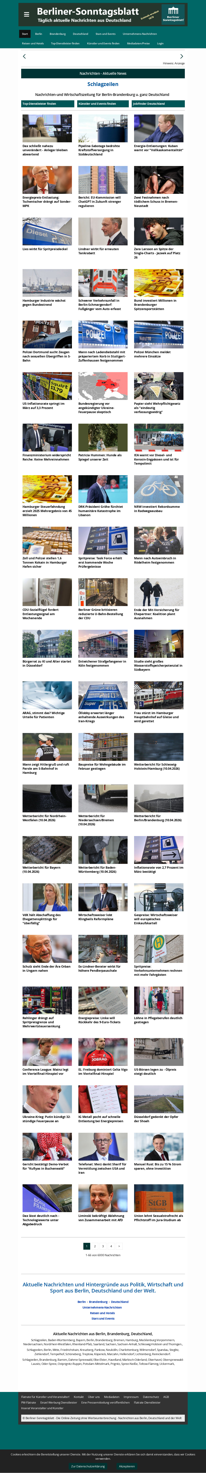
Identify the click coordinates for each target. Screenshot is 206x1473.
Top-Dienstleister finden (65, 43)
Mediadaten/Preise (138, 43)
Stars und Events (105, 34)
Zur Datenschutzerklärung (88, 1466)
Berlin (38, 34)
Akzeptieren (127, 1466)
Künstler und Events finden (103, 43)
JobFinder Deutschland (149, 129)
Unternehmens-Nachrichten (140, 34)
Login (160, 43)
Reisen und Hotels (33, 43)
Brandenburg (58, 34)
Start (25, 34)
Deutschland (80, 34)
